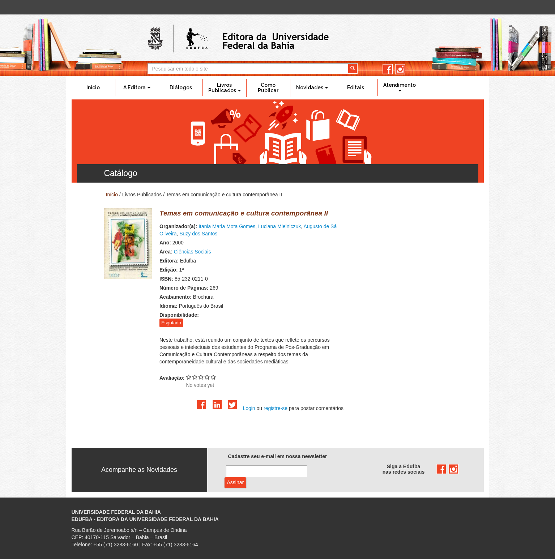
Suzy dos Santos (198, 233)
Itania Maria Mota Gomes (226, 226)
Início (93, 87)
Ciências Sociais (192, 252)
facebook (388, 69)
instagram (400, 69)
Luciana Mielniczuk (279, 226)
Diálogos (181, 87)
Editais (355, 87)
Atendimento (399, 86)
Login (249, 408)
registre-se (275, 408)
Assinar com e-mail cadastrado (235, 482)
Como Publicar (268, 87)
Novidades (312, 87)
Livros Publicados (224, 87)
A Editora (136, 87)
